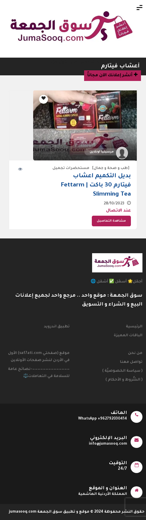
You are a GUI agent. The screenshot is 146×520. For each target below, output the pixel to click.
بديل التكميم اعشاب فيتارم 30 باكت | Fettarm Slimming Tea (96, 185)
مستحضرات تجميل (70, 168)
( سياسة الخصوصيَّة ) (122, 371)
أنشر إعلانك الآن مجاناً (112, 75)
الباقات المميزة (128, 336)
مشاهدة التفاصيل (111, 221)
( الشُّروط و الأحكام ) (123, 380)
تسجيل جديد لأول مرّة (75, 62)
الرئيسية (134, 327)
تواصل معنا (131, 362)
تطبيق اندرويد (57, 327)
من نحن (135, 353)
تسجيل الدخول (123, 62)
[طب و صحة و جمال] (110, 168)
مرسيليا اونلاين (102, 152)
